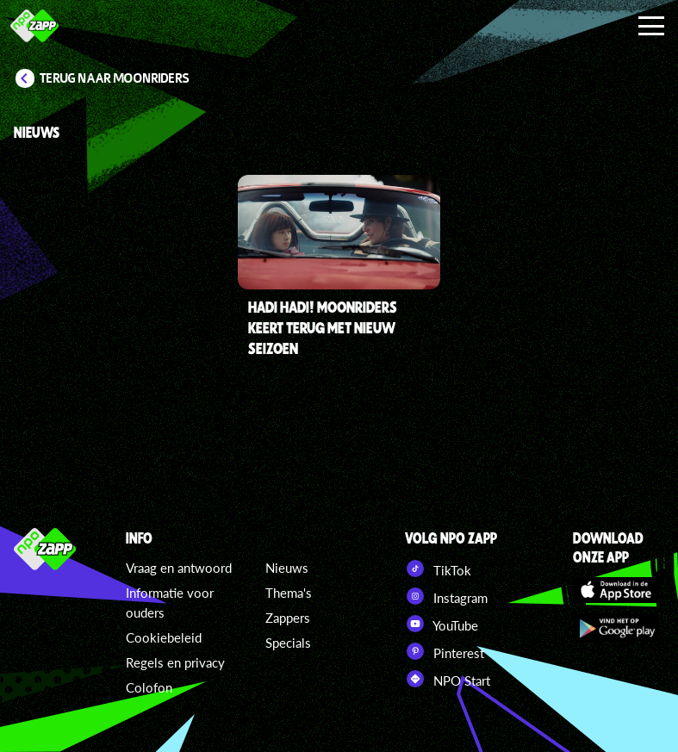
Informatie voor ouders (170, 602)
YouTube (441, 623)
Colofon (149, 687)
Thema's (288, 592)
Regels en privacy (175, 662)
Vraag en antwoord (179, 567)
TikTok (438, 568)
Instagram (446, 596)
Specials (288, 642)
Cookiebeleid (164, 637)
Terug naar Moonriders (115, 78)
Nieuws (286, 567)
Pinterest (444, 651)
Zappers (287, 617)
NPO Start (447, 678)
